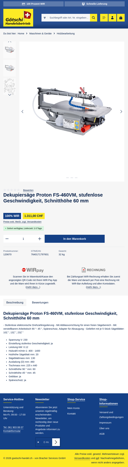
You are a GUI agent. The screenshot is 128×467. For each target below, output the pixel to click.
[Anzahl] (23, 239)
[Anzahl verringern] (6, 239)
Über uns (104, 428)
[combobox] (69, 18)
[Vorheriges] (22, 111)
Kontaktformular (11, 431)
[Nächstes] (121, 111)
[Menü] (104, 18)
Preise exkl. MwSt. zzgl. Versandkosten (22, 221)
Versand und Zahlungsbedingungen (111, 414)
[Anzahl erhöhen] (39, 239)
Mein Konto (73, 408)
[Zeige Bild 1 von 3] (67, 177)
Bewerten (28, 190)
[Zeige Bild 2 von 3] (71, 177)
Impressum (105, 422)
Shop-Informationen (108, 401)
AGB (101, 433)
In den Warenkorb (74, 238)
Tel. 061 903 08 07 (13, 427)
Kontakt (71, 413)
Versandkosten (82, 458)
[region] (64, 112)
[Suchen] (93, 18)
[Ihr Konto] (112, 18)
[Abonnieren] (56, 442)
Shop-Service (76, 399)
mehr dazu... (32, 287)
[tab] (14, 302)
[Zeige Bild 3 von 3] (76, 177)
